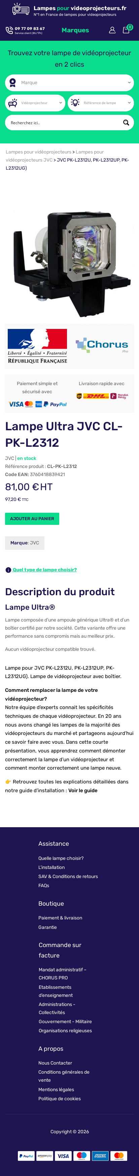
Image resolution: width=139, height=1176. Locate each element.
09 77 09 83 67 (30, 28)
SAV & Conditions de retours (68, 876)
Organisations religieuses (65, 1031)
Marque (19, 543)
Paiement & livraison (60, 918)
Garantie (47, 927)
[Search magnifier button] (126, 122)
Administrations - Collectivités (57, 1008)
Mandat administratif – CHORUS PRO (62, 974)
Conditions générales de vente (64, 1076)
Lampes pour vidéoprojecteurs (39, 152)
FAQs (43, 885)
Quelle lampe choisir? (60, 858)
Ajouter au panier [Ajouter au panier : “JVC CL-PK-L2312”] (32, 518)
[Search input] (64, 122)
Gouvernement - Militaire (65, 1021)
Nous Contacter (55, 1063)
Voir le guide (83, 790)
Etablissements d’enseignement (56, 991)
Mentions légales (56, 1090)
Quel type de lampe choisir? (41, 570)
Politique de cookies (59, 1099)
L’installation (51, 867)
